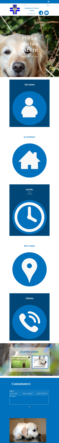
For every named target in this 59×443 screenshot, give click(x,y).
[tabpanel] (29, 46)
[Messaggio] (29, 399)
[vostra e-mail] (15, 393)
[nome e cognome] (29, 393)
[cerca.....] (36, 5)
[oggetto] (29, 391)
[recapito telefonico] (42, 393)
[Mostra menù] (48, 1)
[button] (46, 11)
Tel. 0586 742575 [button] (32, 13)
